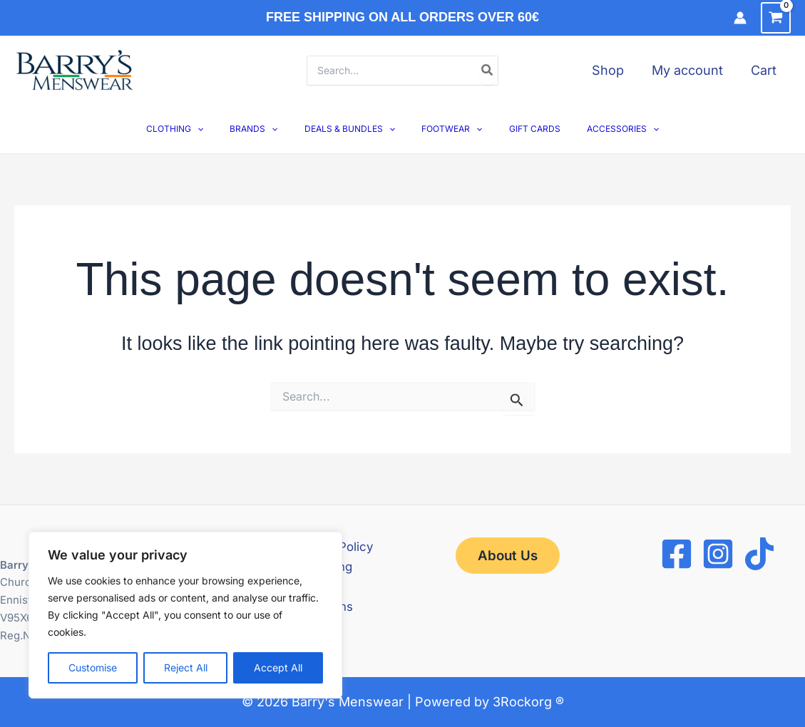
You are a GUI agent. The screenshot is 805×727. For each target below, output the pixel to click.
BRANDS (268, 128)
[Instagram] (718, 553)
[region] (185, 615)
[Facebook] (676, 553)
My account (691, 70)
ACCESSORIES (599, 128)
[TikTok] (759, 553)
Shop (614, 70)
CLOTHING (198, 128)
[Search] (487, 70)
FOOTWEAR (447, 128)
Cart (765, 70)
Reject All (185, 667)
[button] (221, 128)
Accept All (278, 667)
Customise (92, 667)
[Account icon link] (740, 17)
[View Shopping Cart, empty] (776, 17)
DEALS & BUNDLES (354, 128)
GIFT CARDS (520, 128)
